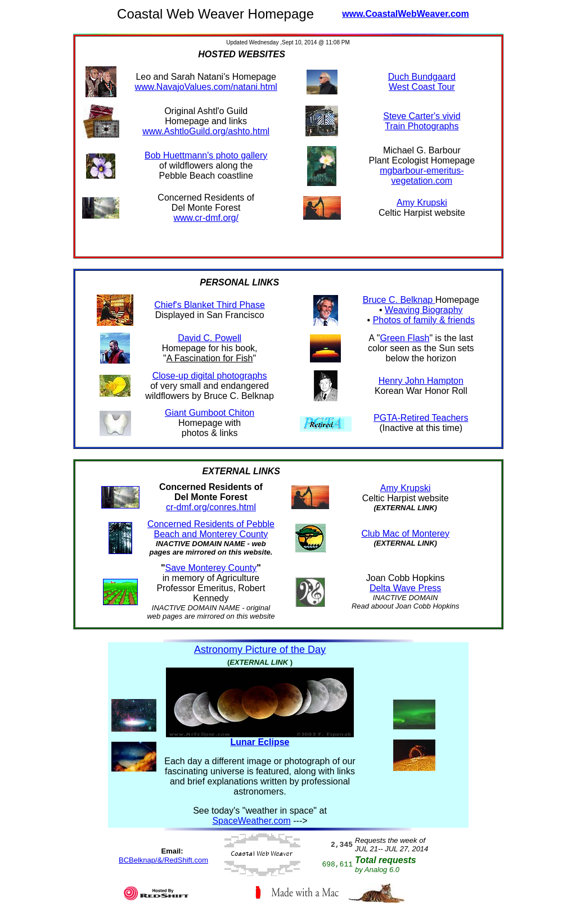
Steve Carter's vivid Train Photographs (421, 121)
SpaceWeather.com (251, 820)
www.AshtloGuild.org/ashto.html (205, 131)
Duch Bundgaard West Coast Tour (422, 82)
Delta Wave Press (405, 588)
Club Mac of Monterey (405, 533)
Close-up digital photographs (209, 375)
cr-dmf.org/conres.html (211, 507)
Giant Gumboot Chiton (209, 413)
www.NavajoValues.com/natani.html (206, 87)
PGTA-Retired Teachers (421, 418)
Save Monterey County (211, 568)
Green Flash (404, 338)
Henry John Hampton (421, 380)
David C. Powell (209, 338)
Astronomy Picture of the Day (260, 649)
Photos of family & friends (424, 320)
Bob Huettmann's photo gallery (206, 155)
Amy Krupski (422, 202)
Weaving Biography (423, 310)
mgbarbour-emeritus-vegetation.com (422, 175)
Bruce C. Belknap (399, 300)
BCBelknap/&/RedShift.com (163, 860)
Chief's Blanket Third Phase (209, 305)
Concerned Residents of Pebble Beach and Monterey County (210, 529)
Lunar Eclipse (260, 742)
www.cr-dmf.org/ (205, 218)
